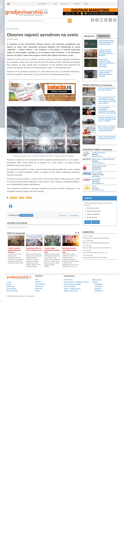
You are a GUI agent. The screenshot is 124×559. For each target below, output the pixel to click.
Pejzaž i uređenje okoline (72, 289)
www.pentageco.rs (98, 163)
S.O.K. (94, 186)
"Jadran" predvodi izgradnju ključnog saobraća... (14, 250)
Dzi (84, 250)
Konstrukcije (68, 280)
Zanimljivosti (39, 286)
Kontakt (9, 284)
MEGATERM (96, 180)
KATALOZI (76, 4)
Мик (84, 245)
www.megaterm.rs (98, 183)
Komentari (88, 232)
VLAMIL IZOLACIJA (98, 152)
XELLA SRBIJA (97, 173)
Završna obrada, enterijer (72, 284)
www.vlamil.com (97, 156)
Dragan (85, 236)
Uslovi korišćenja (12, 291)
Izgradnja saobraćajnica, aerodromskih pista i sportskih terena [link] (19, 227)
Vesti (17, 29)
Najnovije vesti (89, 36)
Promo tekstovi (40, 284)
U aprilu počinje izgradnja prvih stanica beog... (52, 250)
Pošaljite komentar (27, 215)
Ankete (37, 291)
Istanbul (29, 198)
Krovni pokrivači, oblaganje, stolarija (76, 282)
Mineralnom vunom (93, 208)
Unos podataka (11, 289)
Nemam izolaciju (92, 217)
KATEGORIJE (44, 4)
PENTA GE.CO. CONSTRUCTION (103, 159)
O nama (8, 282)
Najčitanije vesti (103, 36)
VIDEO (86, 4)
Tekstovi (38, 282)
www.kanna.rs (96, 170)
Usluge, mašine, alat (70, 291)
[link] (32, 12)
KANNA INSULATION (99, 166)
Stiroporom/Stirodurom (94, 211)
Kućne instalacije (69, 286)
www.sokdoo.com (98, 190)
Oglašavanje (10, 286)
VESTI (55, 4)
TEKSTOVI (65, 4)
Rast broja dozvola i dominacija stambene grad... (69, 250)
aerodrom (13, 198)
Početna (9, 29)
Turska (21, 198)
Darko (84, 255)
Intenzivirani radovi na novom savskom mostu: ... (34, 250)
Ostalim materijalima (93, 214)
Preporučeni (74, 215)
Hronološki (62, 215)
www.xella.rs (96, 176)
